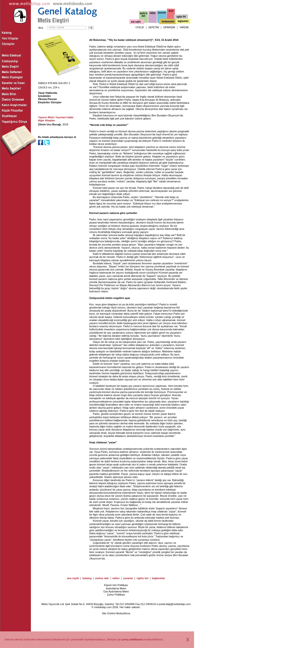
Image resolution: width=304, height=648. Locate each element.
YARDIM (184, 27)
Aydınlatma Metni (116, 588)
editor (116, 578)
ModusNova (123, 613)
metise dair (102, 578)
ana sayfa (73, 578)
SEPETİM (153, 27)
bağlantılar (158, 578)
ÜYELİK (140, 27)
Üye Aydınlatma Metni (116, 591)
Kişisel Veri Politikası (116, 585)
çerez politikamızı (132, 639)
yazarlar (128, 578)
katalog (87, 578)
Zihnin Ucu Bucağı (49, 124)
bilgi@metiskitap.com (178, 604)
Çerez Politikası (116, 594)
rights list (142, 578)
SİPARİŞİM (169, 27)
